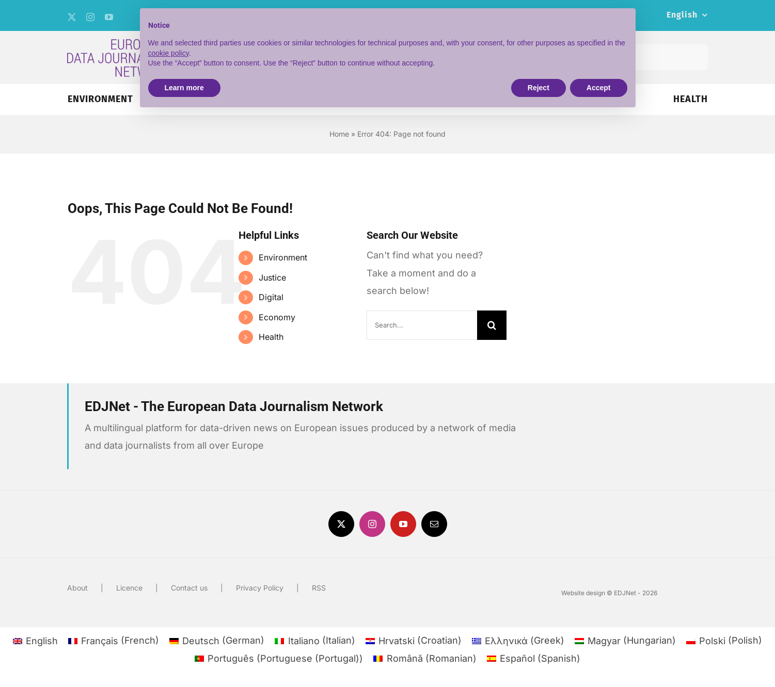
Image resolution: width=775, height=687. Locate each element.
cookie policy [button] (168, 53)
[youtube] (109, 17)
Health (271, 337)
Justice (272, 277)
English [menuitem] (42, 640)
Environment (283, 257)
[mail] (434, 524)
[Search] (492, 325)
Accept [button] (599, 88)
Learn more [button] (184, 88)
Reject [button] (538, 88)
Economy (277, 317)
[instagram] (90, 17)
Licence (129, 587)
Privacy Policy (259, 587)
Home (339, 133)
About (77, 587)
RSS (319, 587)
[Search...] (422, 325)
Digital (271, 297)
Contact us (189, 587)
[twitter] (72, 17)
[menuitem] (687, 15)
